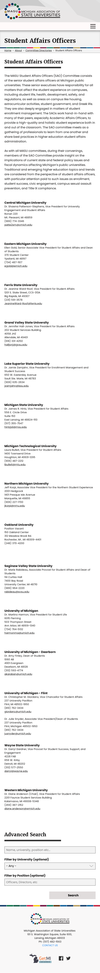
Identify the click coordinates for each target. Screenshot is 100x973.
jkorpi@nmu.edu (14, 505)
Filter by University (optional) (26, 859)
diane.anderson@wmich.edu (22, 808)
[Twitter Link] (68, 958)
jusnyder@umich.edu (17, 733)
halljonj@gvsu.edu (15, 344)
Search (73, 895)
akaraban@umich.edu (18, 674)
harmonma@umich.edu (19, 633)
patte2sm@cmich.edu (18, 225)
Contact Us (50, 945)
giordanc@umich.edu (17, 711)
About (18, 50)
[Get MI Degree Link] (40, 958)
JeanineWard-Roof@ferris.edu (23, 303)
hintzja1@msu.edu (15, 427)
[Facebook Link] (61, 958)
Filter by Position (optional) (25, 876)
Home (7, 50)
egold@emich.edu (15, 266)
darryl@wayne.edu (16, 771)
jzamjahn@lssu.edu (16, 386)
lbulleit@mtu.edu (15, 464)
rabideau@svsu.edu (16, 591)
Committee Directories (38, 50)
